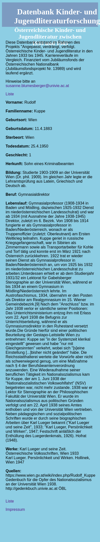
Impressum (15, 509)
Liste (10, 94)
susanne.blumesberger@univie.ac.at (37, 86)
